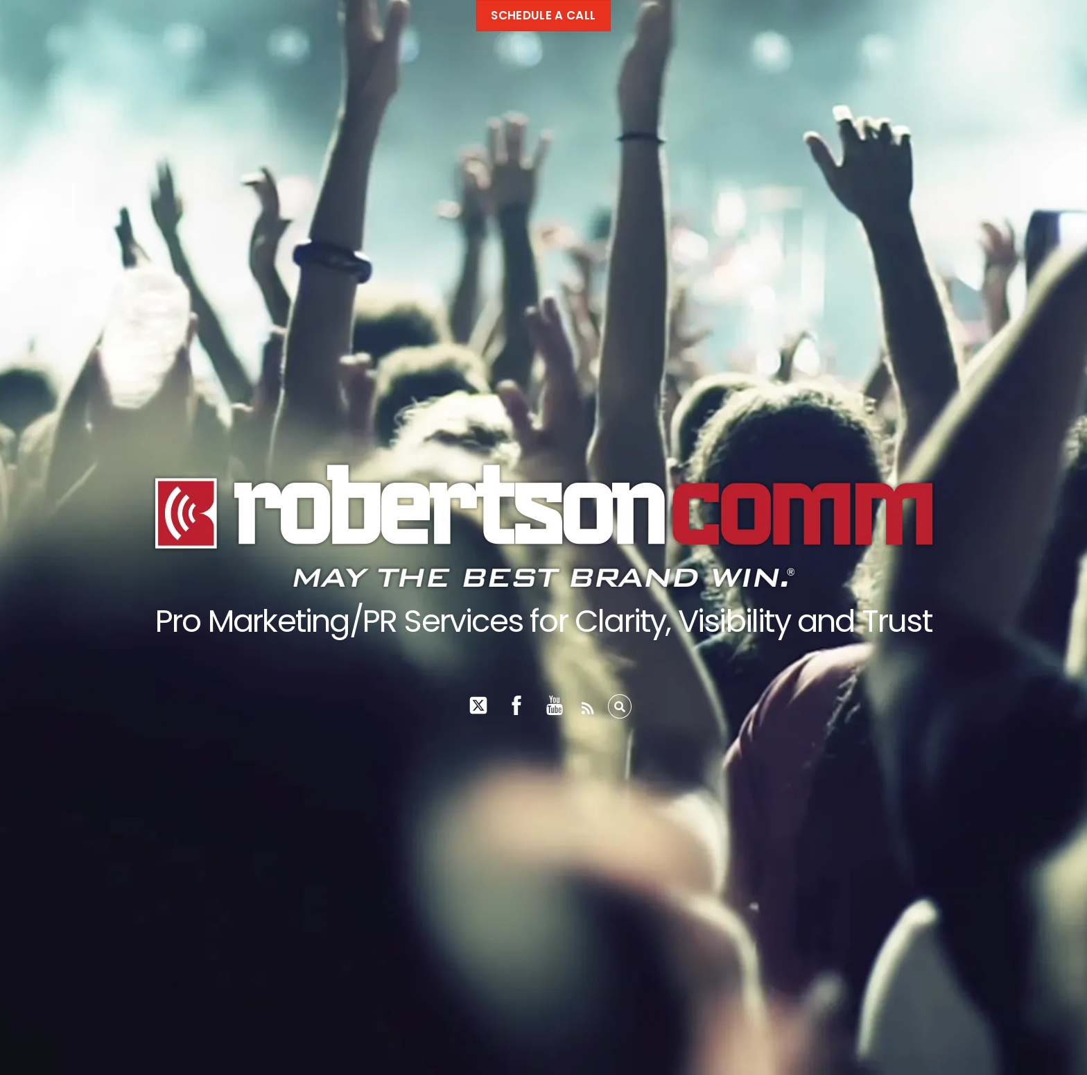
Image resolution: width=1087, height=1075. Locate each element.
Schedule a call (543, 15)
